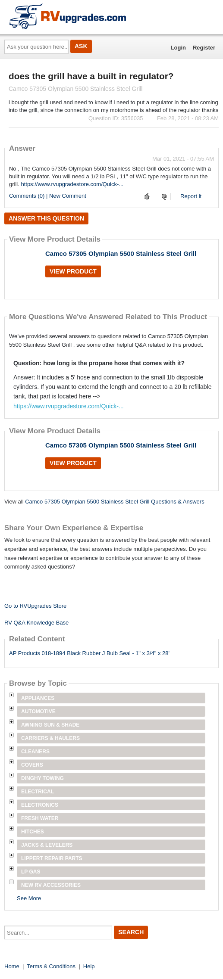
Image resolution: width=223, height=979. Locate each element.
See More (29, 898)
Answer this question (46, 218)
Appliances (37, 698)
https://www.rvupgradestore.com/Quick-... (72, 184)
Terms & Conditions (51, 966)
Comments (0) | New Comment (47, 196)
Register (204, 47)
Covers (32, 765)
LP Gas (30, 872)
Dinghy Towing (42, 778)
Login (178, 47)
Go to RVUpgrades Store (35, 606)
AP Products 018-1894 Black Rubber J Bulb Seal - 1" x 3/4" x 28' (89, 653)
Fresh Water (39, 818)
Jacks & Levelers (46, 845)
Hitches (32, 832)
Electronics (39, 805)
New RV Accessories (51, 885)
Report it (190, 196)
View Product (73, 271)
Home (11, 966)
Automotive (38, 712)
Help (89, 966)
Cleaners (35, 752)
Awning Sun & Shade (50, 725)
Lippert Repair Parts (51, 858)
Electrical (37, 792)
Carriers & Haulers (50, 738)
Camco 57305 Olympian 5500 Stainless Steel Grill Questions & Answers (114, 501)
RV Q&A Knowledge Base (36, 622)
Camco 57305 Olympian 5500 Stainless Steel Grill (120, 253)
